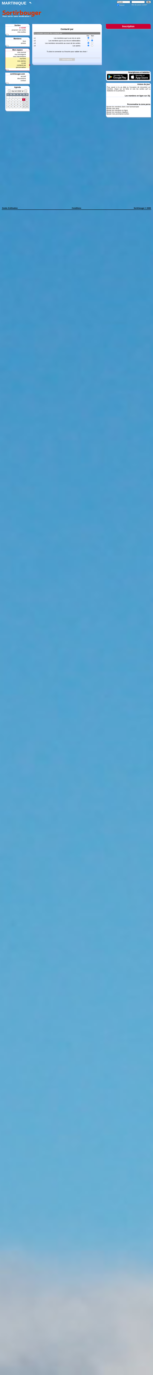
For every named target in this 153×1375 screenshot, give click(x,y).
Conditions (76, 208)
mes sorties (21, 32)
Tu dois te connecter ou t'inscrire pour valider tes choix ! (67, 51)
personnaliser (21, 67)
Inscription (128, 26)
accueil (23, 76)
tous (24, 41)
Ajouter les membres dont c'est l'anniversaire (122, 107)
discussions (21, 78)
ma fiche (23, 58)
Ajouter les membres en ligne (117, 110)
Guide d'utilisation (10, 208)
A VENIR (22, 28)
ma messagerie (20, 54)
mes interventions (19, 56)
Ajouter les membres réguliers (117, 112)
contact (23, 80)
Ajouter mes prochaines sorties (117, 114)
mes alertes (21, 61)
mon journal (21, 52)
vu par (23, 63)
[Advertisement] (96, 13)
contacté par (21, 65)
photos (23, 43)
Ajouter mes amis (112, 108)
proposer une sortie (19, 30)
